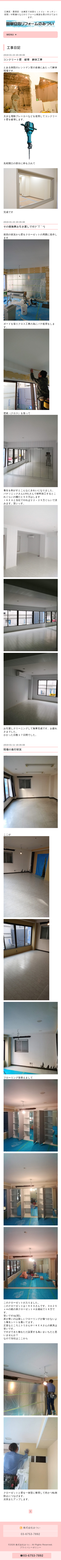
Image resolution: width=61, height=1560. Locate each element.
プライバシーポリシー (30, 1547)
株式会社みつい (23, 1545)
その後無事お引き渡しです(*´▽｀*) (24, 226)
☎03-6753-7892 (31, 1555)
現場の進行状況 (12, 749)
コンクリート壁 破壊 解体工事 (22, 59)
